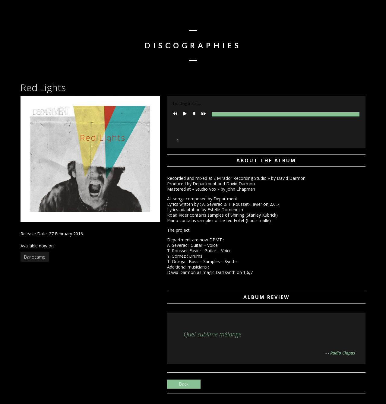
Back (183, 384)
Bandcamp (35, 257)
